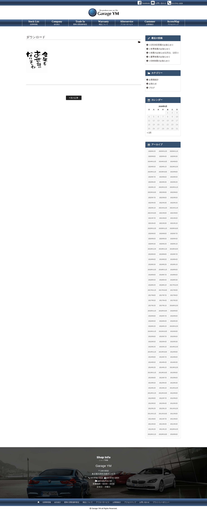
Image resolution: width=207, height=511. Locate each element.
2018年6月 (174, 275)
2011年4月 (163, 424)
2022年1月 (152, 208)
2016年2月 (152, 326)
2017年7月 (163, 295)
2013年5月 (152, 383)
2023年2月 (174, 182)
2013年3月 (174, 383)
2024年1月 (163, 166)
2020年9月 (152, 233)
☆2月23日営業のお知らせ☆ (161, 45)
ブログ (152, 88)
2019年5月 (163, 259)
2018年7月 (163, 275)
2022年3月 (163, 203)
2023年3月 (163, 182)
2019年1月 (174, 264)
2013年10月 (163, 372)
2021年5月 (174, 218)
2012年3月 (174, 403)
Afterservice (127, 23)
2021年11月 (174, 208)
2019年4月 (174, 259)
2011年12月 (174, 408)
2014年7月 (163, 357)
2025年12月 (163, 151)
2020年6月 (152, 238)
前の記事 (73, 98)
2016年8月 (152, 316)
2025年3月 (174, 156)
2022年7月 (152, 197)
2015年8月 (152, 336)
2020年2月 (163, 244)
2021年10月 (152, 213)
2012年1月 (163, 408)
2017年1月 (163, 305)
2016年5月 (152, 321)
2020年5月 (163, 238)
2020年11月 (163, 228)
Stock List (34, 23)
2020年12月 (152, 228)
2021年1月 (174, 223)
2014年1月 (163, 367)
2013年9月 (174, 372)
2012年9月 (174, 393)
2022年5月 (174, 197)
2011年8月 (152, 419)
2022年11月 (174, 187)
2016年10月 (163, 311)
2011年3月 (174, 424)
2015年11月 (152, 331)
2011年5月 (152, 424)
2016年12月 (174, 305)
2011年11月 (152, 413)
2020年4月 (174, 238)
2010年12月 (174, 429)
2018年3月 (174, 280)
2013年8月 (152, 377)
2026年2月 (152, 151)
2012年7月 (163, 398)
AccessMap (173, 23)
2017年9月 (174, 290)
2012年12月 (174, 388)
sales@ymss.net (104, 481)
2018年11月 (163, 269)
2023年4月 (152, 182)
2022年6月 (163, 197)
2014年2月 (152, 367)
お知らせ (153, 84)
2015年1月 (163, 347)
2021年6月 (163, 218)
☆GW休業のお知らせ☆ (159, 61)
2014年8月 (152, 357)
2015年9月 (174, 331)
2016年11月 (152, 311)
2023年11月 (152, 172)
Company (57, 23)
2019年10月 (174, 249)
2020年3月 (152, 244)
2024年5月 (152, 166)
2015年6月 (174, 336)
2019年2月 (163, 264)
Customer (150, 23)
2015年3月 (174, 341)
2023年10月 (163, 172)
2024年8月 (174, 161)
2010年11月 (152, 434)
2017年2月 (152, 305)
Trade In (80, 23)
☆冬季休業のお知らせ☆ (159, 49)
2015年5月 (152, 341)
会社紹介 (57, 502)
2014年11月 (152, 352)
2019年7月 (174, 254)
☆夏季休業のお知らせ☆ (159, 57)
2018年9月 (174, 269)
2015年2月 (152, 347)
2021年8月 (174, 213)
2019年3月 (152, 264)
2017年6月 (174, 295)
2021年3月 (163, 223)
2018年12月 (152, 269)
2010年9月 (174, 434)
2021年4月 (152, 223)
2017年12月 (174, 285)
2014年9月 (174, 352)
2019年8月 (163, 254)
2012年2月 (152, 408)
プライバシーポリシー (161, 502)
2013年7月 (163, 377)
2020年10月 (174, 228)
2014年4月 (163, 362)
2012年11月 (152, 393)
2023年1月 (152, 187)
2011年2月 (152, 429)
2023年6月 (163, 177)
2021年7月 (152, 218)
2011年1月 (163, 429)
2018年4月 (163, 280)
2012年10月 (163, 393)
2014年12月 (174, 347)
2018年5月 (152, 280)
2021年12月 (163, 208)
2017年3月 (174, 300)
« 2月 (149, 133)
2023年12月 (174, 166)
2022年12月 (163, 187)
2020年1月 (174, 244)
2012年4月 (163, 403)
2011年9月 (174, 413)
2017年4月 (163, 300)
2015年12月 (174, 326)
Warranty (103, 23)
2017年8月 (152, 295)
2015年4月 (163, 341)
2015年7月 (163, 336)
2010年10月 (163, 434)
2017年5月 (152, 300)
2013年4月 (163, 383)
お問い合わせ (144, 502)
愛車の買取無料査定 (71, 502)
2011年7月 (163, 419)
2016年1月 (163, 326)
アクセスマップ (130, 502)
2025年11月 (174, 151)
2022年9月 (163, 192)
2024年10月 (163, 161)
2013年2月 (152, 388)
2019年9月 (152, 254)
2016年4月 (163, 321)
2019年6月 (152, 259)
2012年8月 (152, 398)
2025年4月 (163, 156)
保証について (88, 502)
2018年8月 (152, 275)
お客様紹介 (154, 80)
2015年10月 (163, 331)
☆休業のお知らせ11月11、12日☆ (164, 53)
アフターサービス (102, 502)
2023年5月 (174, 177)
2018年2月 (152, 285)
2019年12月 (152, 249)
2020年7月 (174, 233)
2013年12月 (174, 367)
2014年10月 (163, 352)
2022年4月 (152, 203)
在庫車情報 (47, 502)
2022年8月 (174, 192)
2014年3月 (174, 362)
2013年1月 (163, 388)
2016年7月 (163, 316)
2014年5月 (152, 362)
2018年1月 (163, 285)
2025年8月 (152, 156)
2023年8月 (174, 172)
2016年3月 (174, 321)
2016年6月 (174, 316)
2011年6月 (174, 419)
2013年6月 (174, 377)
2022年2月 (174, 203)
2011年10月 (163, 413)
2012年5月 (152, 403)
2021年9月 (163, 213)
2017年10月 (163, 290)
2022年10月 (152, 192)
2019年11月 (163, 249)
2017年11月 (152, 290)
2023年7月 (152, 177)
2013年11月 (152, 372)
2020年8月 (163, 233)
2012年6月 (174, 398)
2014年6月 (174, 357)
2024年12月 (152, 161)
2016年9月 (174, 311)
